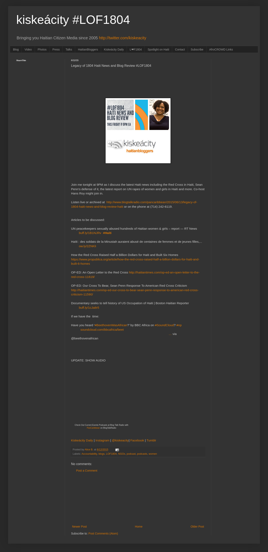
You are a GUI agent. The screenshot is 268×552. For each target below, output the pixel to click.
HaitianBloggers (88, 49)
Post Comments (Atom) (103, 533)
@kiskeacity (120, 440)
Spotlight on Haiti (158, 49)
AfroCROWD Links (221, 49)
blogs (101, 453)
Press (56, 49)
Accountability (89, 453)
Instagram (102, 440)
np (179, 325)
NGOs (121, 453)
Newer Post (79, 526)
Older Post (197, 526)
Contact (180, 49)
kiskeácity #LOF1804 (73, 19)
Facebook (137, 440)
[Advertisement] (138, 498)
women (153, 453)
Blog (16, 49)
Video (28, 49)
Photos (42, 49)
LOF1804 (111, 453)
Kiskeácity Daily (114, 49)
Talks (69, 49)
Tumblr (151, 440)
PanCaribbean (93, 428)
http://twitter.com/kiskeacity (122, 38)
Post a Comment (86, 470)
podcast (131, 453)
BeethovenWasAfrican (111, 325)
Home (138, 526)
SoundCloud (164, 325)
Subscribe (197, 49)
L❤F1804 (136, 49)
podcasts (142, 453)
